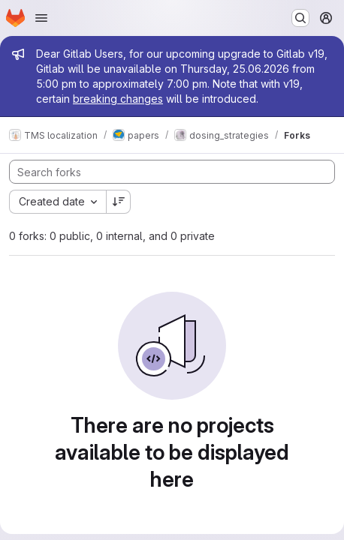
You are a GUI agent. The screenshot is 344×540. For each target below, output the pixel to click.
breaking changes (118, 98)
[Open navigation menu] (41, 18)
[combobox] (57, 202)
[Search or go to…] (300, 18)
